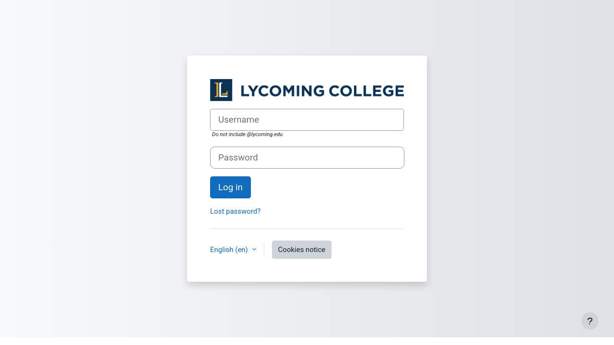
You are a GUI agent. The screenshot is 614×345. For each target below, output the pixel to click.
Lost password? (235, 211)
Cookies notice (302, 249)
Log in (230, 187)
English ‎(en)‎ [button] (230, 249)
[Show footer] (590, 321)
